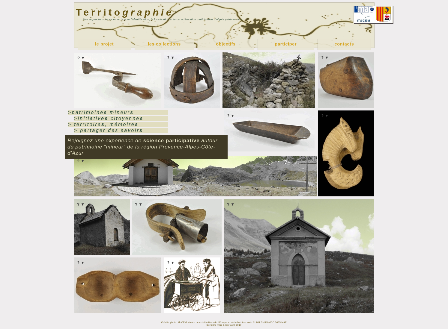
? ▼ (81, 58)
